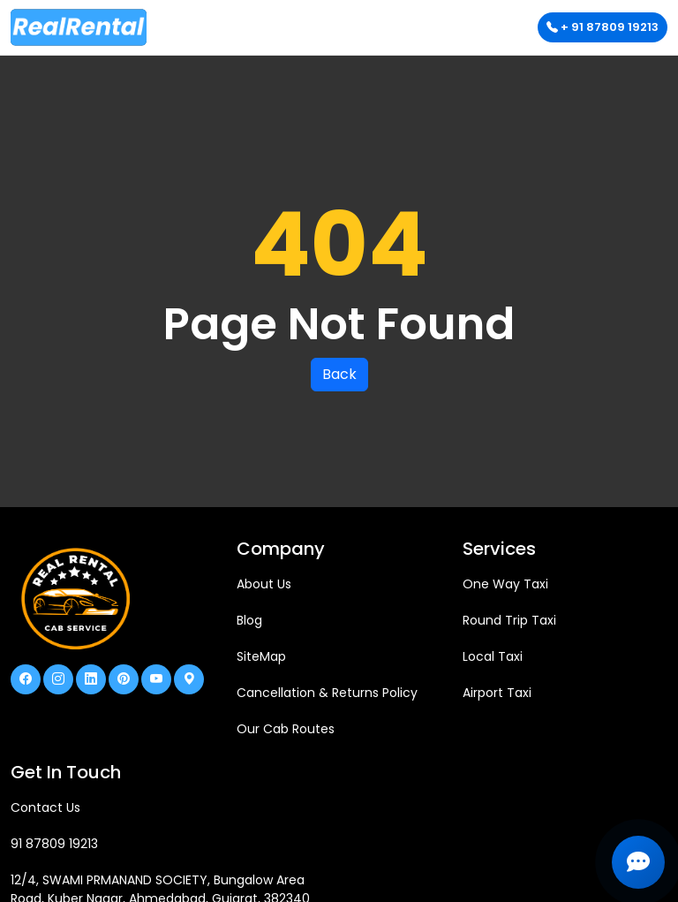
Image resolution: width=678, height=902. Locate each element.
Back (339, 374)
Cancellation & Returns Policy (327, 692)
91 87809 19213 (54, 844)
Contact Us (45, 807)
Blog (249, 620)
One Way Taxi (505, 584)
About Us (264, 584)
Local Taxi (493, 656)
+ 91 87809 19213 (602, 27)
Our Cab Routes (286, 729)
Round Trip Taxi (509, 620)
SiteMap (261, 656)
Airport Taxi (497, 692)
